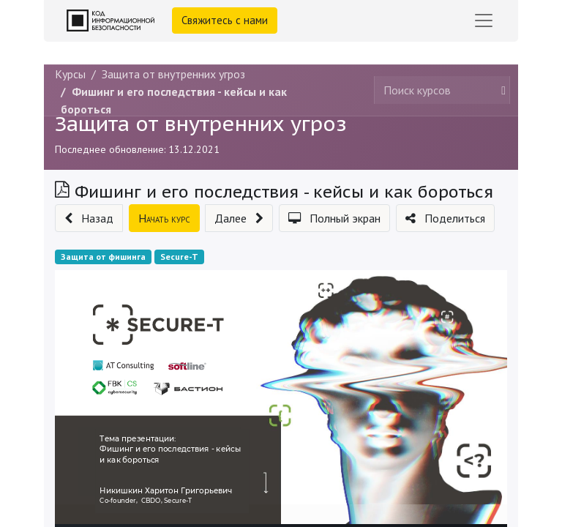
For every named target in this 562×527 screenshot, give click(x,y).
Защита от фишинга (103, 256)
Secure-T (179, 256)
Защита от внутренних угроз (201, 123)
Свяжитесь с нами (224, 20)
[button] (89, 218)
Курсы (70, 74)
